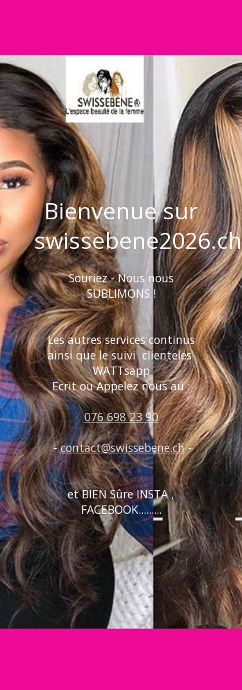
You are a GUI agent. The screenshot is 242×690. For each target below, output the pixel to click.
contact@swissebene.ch (122, 447)
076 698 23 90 (121, 416)
